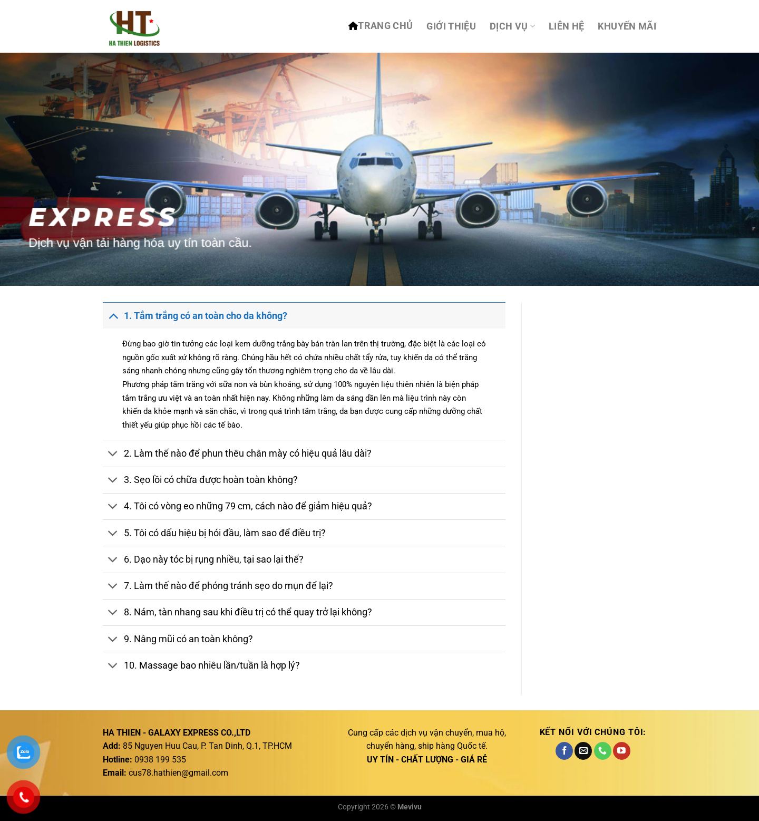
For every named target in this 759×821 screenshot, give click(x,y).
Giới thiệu (451, 26)
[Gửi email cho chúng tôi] (583, 751)
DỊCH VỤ (512, 26)
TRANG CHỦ (385, 26)
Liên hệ (566, 26)
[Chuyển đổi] (113, 315)
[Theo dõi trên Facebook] (564, 751)
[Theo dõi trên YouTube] (621, 751)
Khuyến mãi (627, 26)
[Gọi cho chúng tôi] (602, 751)
